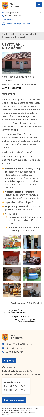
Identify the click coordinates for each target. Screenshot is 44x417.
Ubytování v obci (26, 34)
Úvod (4, 34)
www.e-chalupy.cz (11, 87)
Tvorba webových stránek (21, 412)
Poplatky (9, 360)
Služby (13, 34)
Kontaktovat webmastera (29, 408)
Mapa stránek (26, 410)
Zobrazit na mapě (14, 400)
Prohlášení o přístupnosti (11, 410)
